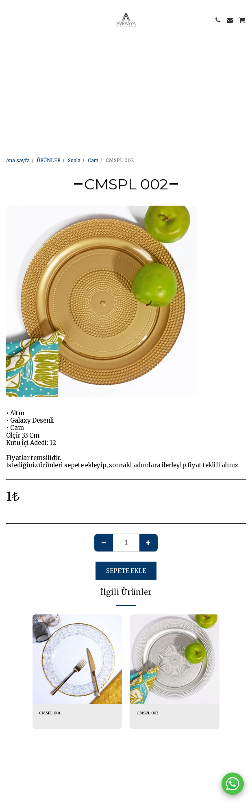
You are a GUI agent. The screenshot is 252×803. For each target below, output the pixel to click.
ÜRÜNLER (49, 160)
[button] (9, 20)
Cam (93, 160)
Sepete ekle (126, 571)
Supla (74, 160)
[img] (77, 659)
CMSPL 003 (148, 713)
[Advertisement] (122, 57)
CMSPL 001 (49, 713)
